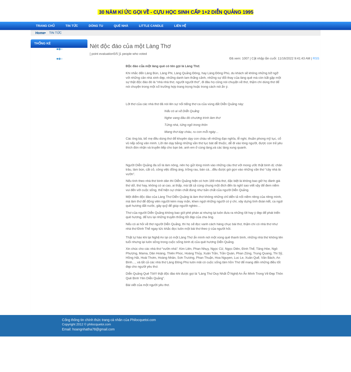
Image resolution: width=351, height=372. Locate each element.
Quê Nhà (121, 26)
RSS (316, 58)
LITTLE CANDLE (151, 26)
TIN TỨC (71, 26)
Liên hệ (180, 26)
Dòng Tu (96, 26)
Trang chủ (45, 26)
